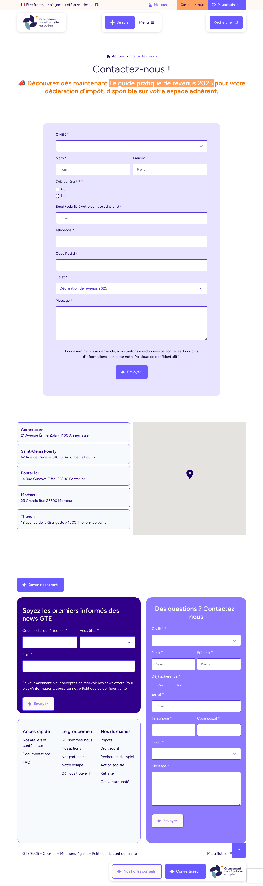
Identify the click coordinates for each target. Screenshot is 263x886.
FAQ (26, 762)
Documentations (36, 754)
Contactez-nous (192, 5)
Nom (61, 158)
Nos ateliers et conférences (34, 743)
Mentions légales (74, 853)
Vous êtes (89, 630)
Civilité (62, 134)
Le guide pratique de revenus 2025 (161, 83)
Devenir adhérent (227, 5)
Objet (61, 277)
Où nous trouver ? (76, 773)
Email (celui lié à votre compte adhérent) (88, 206)
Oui (61, 189)
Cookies (49, 853)
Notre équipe (72, 765)
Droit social (110, 748)
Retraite (107, 773)
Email (158, 694)
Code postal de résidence (44, 630)
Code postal (208, 718)
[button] (189, 474)
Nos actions (71, 748)
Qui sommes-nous (77, 740)
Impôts (106, 740)
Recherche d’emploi (117, 757)
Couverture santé (115, 782)
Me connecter (162, 5)
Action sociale (112, 765)
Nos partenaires (74, 757)
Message (64, 300)
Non (61, 196)
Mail (27, 654)
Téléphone (65, 230)
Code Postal (66, 253)
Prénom (140, 158)
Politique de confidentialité (157, 356)
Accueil (115, 56)
